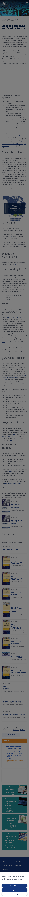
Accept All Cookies (14, 885)
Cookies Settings (14, 894)
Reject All (14, 890)
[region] (14, 884)
